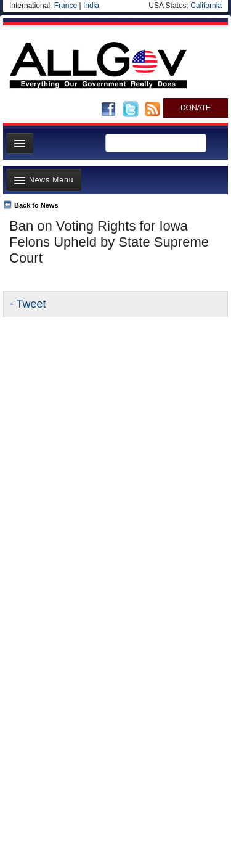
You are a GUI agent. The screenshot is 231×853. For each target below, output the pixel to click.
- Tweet (28, 304)
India (91, 5)
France (65, 5)
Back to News (36, 205)
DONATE (195, 108)
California (206, 5)
